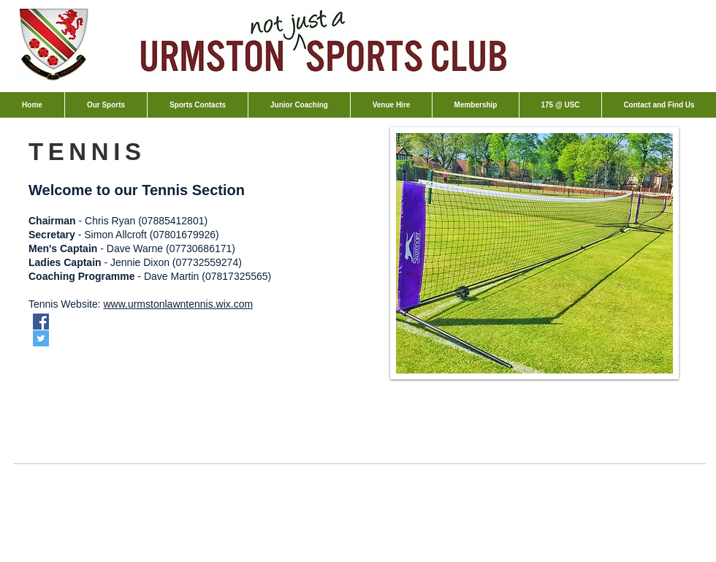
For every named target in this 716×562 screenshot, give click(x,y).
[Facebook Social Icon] (41, 322)
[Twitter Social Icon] (41, 338)
